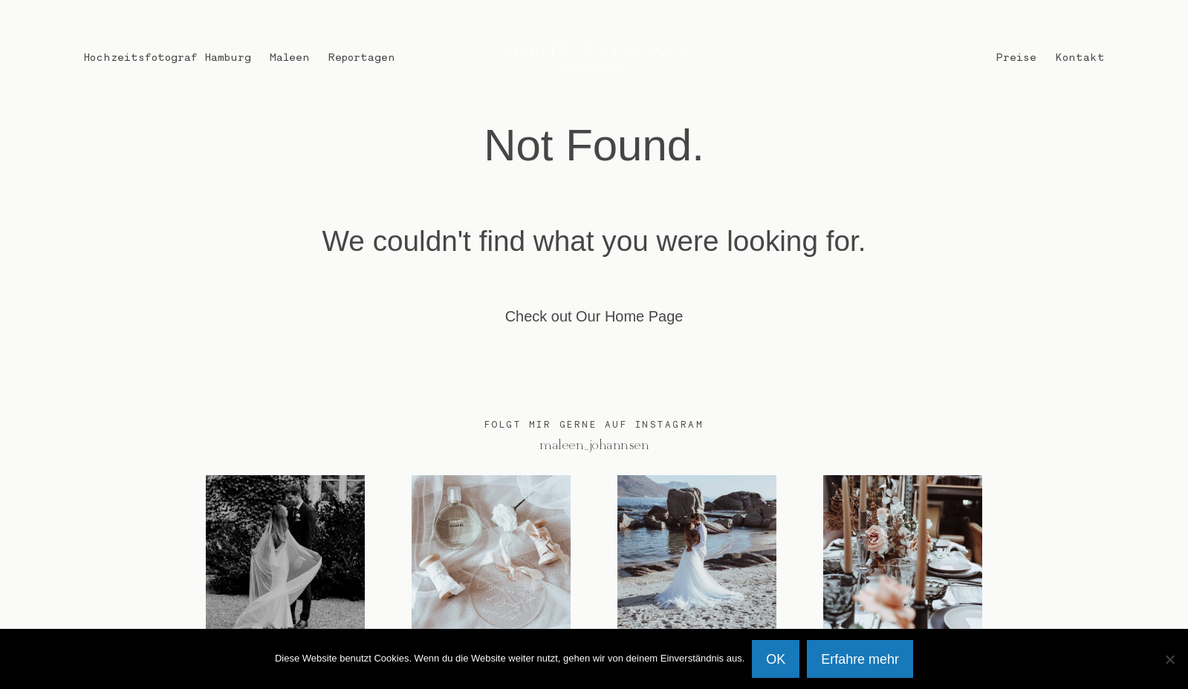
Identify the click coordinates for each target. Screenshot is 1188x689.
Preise (1016, 56)
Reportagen (361, 56)
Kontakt (1080, 56)
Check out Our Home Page (594, 316)
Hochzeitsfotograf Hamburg (167, 56)
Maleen (290, 56)
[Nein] (1169, 659)
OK (775, 659)
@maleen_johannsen (594, 445)
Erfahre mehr (860, 659)
